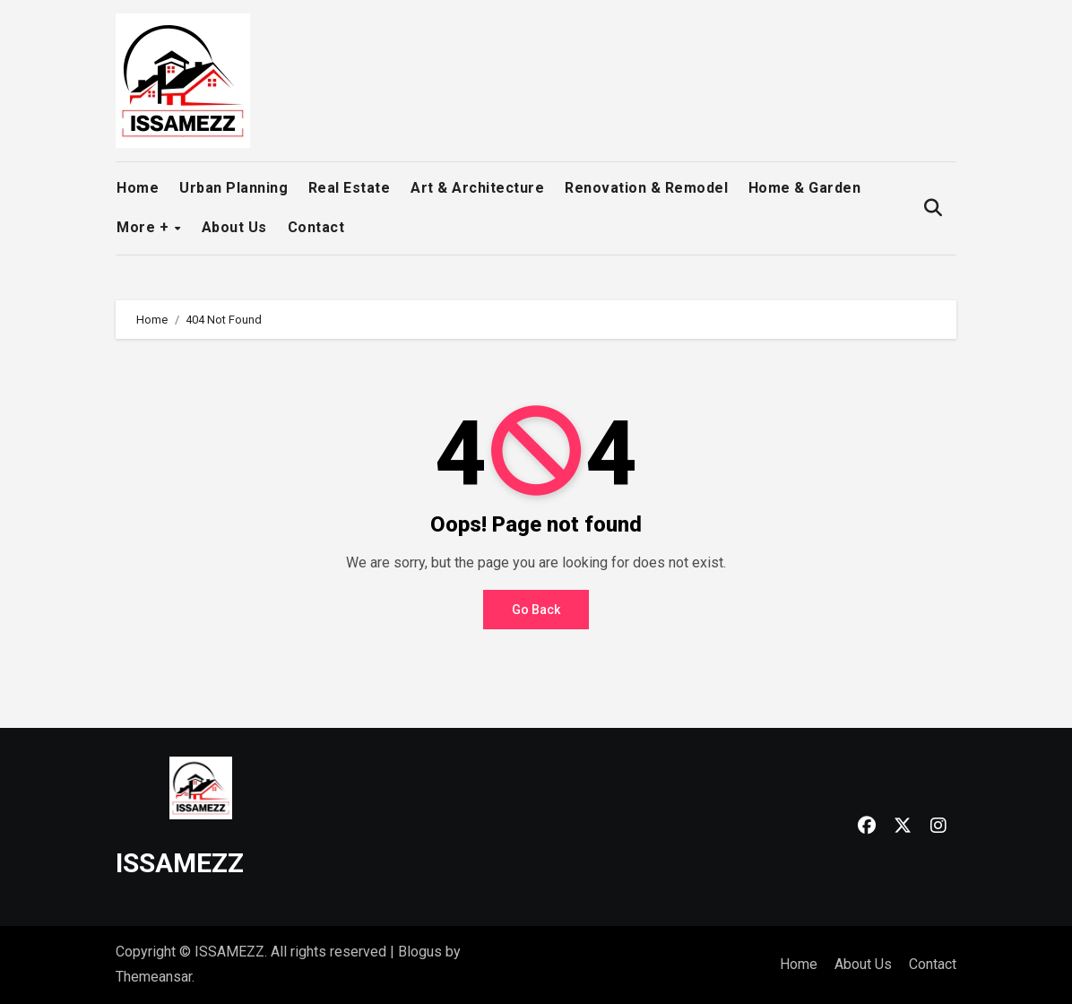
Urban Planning (233, 187)
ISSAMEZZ (180, 862)
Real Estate (349, 187)
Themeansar (154, 976)
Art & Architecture (477, 187)
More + (145, 227)
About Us (234, 227)
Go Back (536, 609)
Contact (316, 227)
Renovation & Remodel (646, 187)
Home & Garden (804, 187)
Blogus (420, 951)
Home (138, 187)
